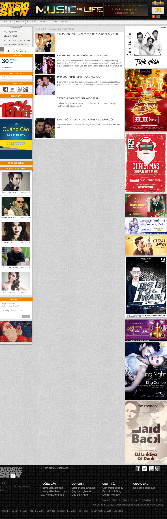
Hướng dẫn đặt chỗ (52, 488)
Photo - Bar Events (36, 511)
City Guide (51, 511)
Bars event (135, 500)
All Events (10, 32)
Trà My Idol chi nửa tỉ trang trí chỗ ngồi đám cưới (87, 34)
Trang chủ (7, 21)
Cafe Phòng (83, 511)
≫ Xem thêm (7, 67)
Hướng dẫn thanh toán (54, 491)
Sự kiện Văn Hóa (97, 511)
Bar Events (71, 511)
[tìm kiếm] (19, 51)
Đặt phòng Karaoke (16, 44)
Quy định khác (79, 494)
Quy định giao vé (81, 491)
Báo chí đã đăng (112, 491)
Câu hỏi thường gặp (52, 494)
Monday (14, 60)
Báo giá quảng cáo (144, 488)
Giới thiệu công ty (112, 488)
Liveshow (61, 511)
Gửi (26, 316)
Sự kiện (20, 21)
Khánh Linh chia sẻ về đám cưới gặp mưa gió (83, 55)
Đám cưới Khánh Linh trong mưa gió (78, 77)
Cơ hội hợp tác (111, 494)
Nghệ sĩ (44, 21)
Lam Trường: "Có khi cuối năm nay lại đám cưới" (85, 119)
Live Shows (10, 35)
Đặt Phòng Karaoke (115, 511)
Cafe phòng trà (148, 500)
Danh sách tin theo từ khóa (62, 29)
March (12, 62)
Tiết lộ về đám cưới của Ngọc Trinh (78, 98)
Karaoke (159, 500)
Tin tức (65, 21)
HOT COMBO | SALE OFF (17, 40)
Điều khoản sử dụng (83, 488)
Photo (54, 21)
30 (158, 9)
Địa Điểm (31, 21)
